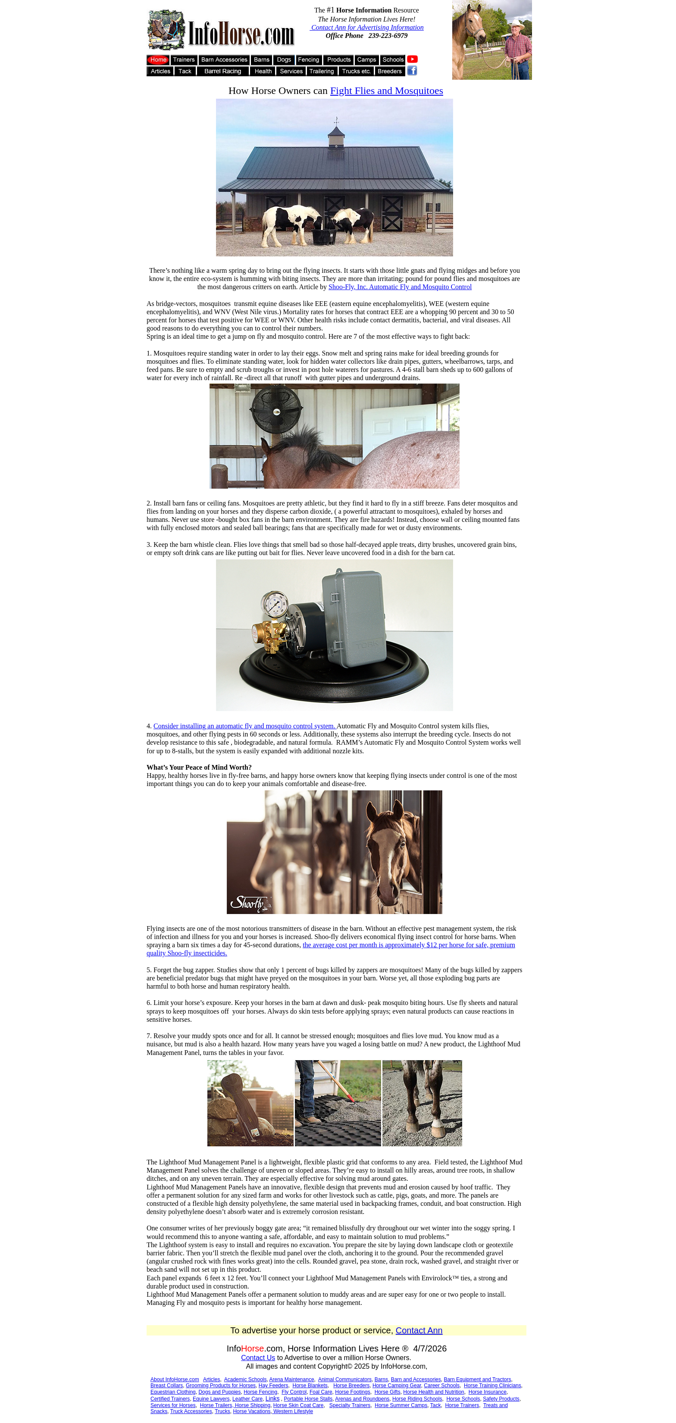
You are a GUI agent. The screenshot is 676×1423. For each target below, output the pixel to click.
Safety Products (501, 1399)
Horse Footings (352, 1392)
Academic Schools (245, 1379)
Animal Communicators (345, 1379)
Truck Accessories (191, 1411)
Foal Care (321, 1392)
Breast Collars (166, 1385)
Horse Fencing (260, 1392)
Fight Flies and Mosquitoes (386, 90)
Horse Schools (463, 1399)
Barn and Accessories (416, 1379)
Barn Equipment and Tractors (477, 1379)
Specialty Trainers (349, 1405)
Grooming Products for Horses (221, 1385)
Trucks (222, 1411)
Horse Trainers (462, 1405)
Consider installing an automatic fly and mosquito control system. (245, 726)
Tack (435, 1405)
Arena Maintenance (291, 1379)
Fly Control (294, 1392)
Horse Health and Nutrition (433, 1392)
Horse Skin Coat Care (298, 1405)
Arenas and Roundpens (362, 1399)
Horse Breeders (351, 1385)
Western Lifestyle (292, 1411)
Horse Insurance (488, 1392)
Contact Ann (419, 1330)
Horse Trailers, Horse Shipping (235, 1405)
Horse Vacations (251, 1411)
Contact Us (258, 1357)
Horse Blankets (309, 1385)
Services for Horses (173, 1405)
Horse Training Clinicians (492, 1385)
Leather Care (247, 1399)
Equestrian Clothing (173, 1392)
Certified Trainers (170, 1399)
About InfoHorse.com (174, 1379)
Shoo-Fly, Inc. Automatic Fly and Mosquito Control (400, 286)
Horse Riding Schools (417, 1399)
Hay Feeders (273, 1385)
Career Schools (442, 1385)
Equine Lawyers (211, 1399)
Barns (381, 1379)
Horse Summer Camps (401, 1405)
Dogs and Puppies (219, 1392)
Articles (211, 1379)
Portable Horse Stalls (308, 1399)
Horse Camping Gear (396, 1385)
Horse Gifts (388, 1392)
